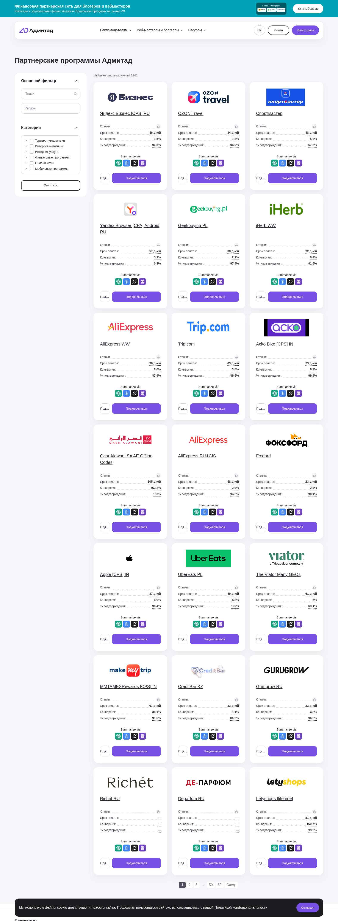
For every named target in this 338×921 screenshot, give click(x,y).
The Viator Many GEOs (278, 574)
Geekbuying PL (193, 225)
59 (211, 885)
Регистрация (305, 30)
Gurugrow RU (269, 686)
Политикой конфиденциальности (240, 907)
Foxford (263, 455)
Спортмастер (269, 113)
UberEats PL (190, 574)
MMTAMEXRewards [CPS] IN (128, 686)
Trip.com (186, 344)
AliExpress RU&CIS (197, 455)
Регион (30, 108)
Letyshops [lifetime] (274, 798)
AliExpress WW (115, 344)
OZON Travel (190, 113)
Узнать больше (308, 8)
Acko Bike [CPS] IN (274, 344)
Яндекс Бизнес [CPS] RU (125, 113)
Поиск (29, 93)
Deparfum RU (191, 798)
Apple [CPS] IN (114, 574)
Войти (278, 30)
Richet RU (110, 798)
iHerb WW (266, 225)
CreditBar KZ (190, 686)
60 (220, 885)
